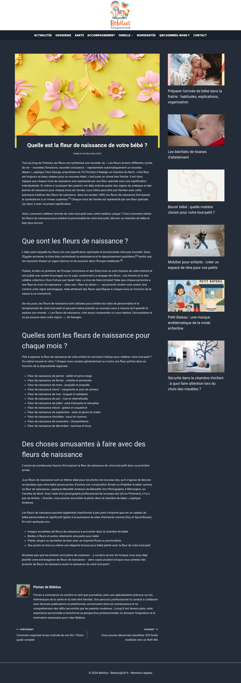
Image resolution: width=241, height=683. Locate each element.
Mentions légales (141, 672)
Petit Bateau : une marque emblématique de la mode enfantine (189, 322)
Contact (200, 35)
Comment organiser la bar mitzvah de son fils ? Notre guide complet (50, 634)
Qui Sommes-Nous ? (174, 35)
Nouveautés (146, 35)
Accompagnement (101, 35)
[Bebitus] (120, 14)
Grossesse (63, 35)
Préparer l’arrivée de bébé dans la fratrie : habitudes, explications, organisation (195, 96)
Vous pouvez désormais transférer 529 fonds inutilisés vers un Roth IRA (124, 634)
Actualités (43, 35)
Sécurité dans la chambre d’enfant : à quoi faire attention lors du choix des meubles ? (195, 383)
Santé (79, 35)
